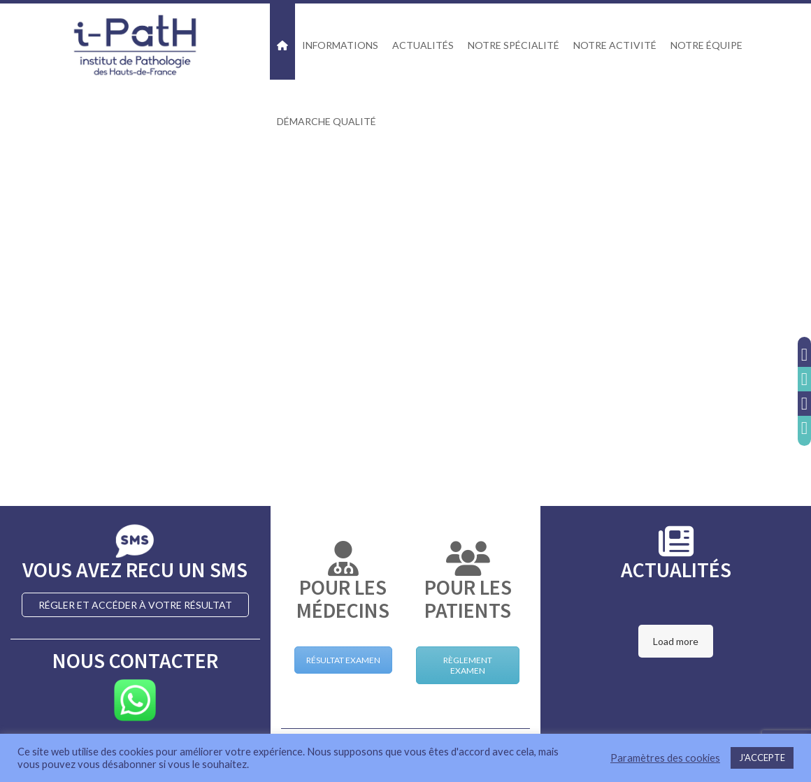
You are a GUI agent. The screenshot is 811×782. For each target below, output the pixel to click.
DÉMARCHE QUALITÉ (326, 121)
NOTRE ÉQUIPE (706, 45)
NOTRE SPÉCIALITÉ (513, 45)
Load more (675, 641)
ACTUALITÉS (423, 45)
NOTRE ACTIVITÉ (614, 45)
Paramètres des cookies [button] (665, 758)
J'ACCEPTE (762, 757)
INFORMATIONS (340, 45)
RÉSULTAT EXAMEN (343, 660)
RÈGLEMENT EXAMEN (467, 665)
